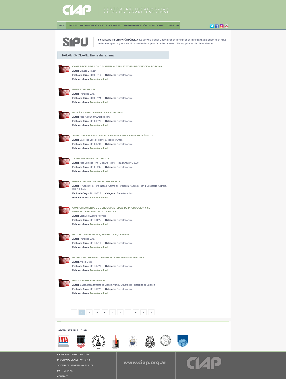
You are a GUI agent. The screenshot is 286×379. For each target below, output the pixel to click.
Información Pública (92, 25)
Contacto (173, 25)
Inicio (62, 25)
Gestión (72, 25)
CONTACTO (62, 376)
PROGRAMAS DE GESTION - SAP (73, 354)
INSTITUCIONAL (65, 371)
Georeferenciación (135, 25)
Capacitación (113, 25)
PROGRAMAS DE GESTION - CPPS (73, 360)
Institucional (157, 25)
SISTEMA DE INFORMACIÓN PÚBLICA (75, 365)
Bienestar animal (99, 79)
